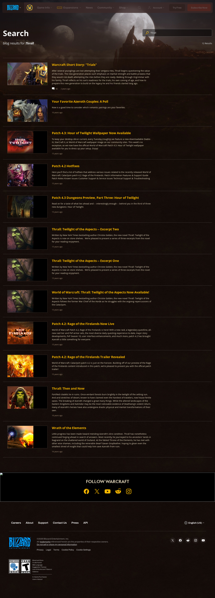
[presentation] (13, 7)
